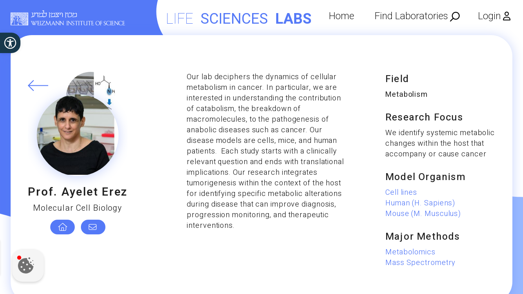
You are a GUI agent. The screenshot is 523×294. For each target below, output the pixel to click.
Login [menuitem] (489, 16)
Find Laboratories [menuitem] (411, 16)
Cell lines (401, 192)
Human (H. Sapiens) (420, 203)
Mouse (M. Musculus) (423, 213)
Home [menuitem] (341, 16)
